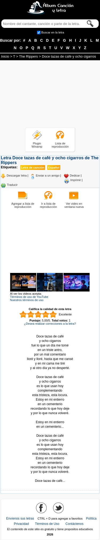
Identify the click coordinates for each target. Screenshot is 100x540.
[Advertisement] (50, 95)
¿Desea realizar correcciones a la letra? (50, 323)
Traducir (12, 184)
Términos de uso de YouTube (29, 296)
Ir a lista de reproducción (48, 205)
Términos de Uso (47, 524)
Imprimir (75, 180)
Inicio (5, 56)
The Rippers (28, 56)
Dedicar (75, 175)
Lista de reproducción (60, 145)
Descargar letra (17, 175)
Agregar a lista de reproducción (22, 205)
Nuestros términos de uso (26, 300)
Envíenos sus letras (20, 518)
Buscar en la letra (52, 32)
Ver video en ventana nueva (73, 205)
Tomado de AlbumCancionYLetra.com (50, 476)
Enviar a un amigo (47, 175)
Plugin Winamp (36, 145)
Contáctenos (74, 524)
